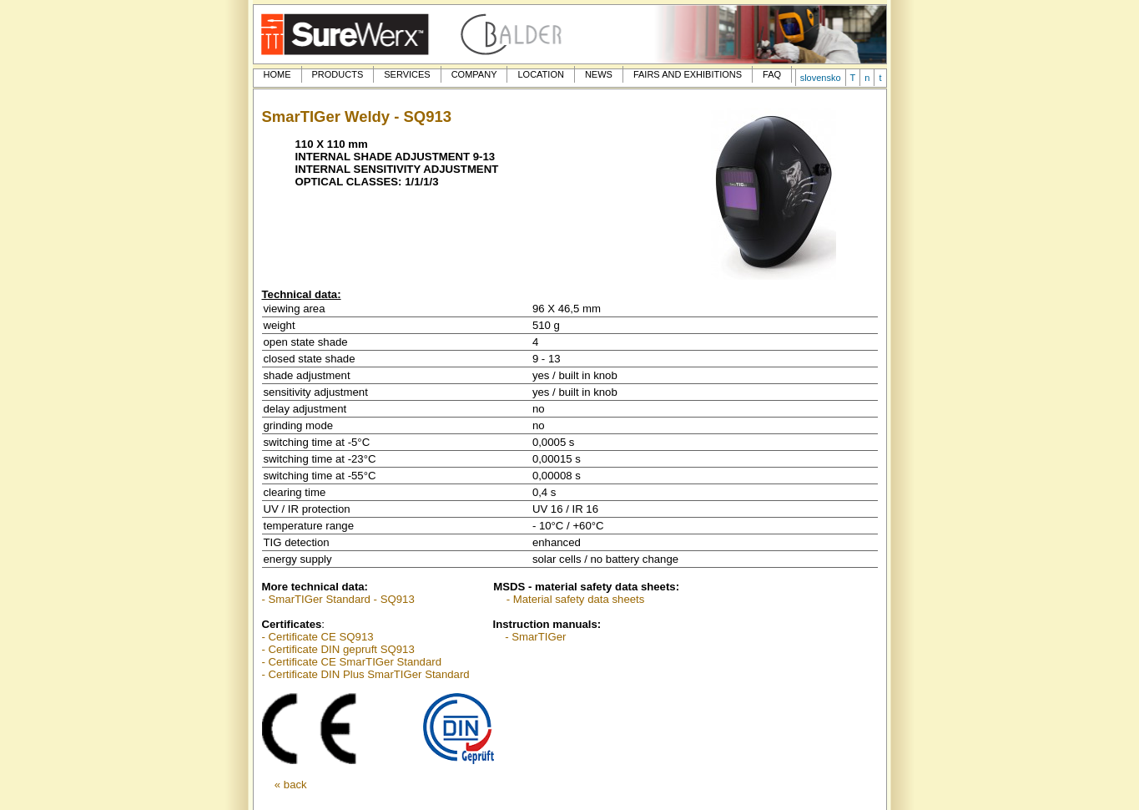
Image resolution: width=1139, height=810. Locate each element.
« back (291, 784)
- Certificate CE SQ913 (318, 636)
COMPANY (474, 74)
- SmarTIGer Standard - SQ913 (338, 599)
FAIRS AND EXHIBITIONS (687, 74)
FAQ (772, 74)
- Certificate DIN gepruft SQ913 (338, 649)
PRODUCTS (338, 74)
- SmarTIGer (535, 636)
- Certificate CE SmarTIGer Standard (351, 662)
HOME (277, 74)
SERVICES (407, 74)
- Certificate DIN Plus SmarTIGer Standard (366, 674)
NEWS (598, 74)
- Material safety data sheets (576, 599)
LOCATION (540, 74)
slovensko (820, 78)
